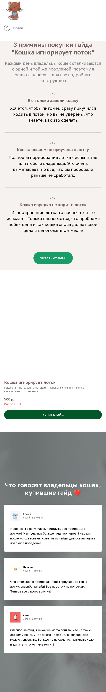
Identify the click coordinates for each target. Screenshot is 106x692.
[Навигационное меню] (99, 10)
